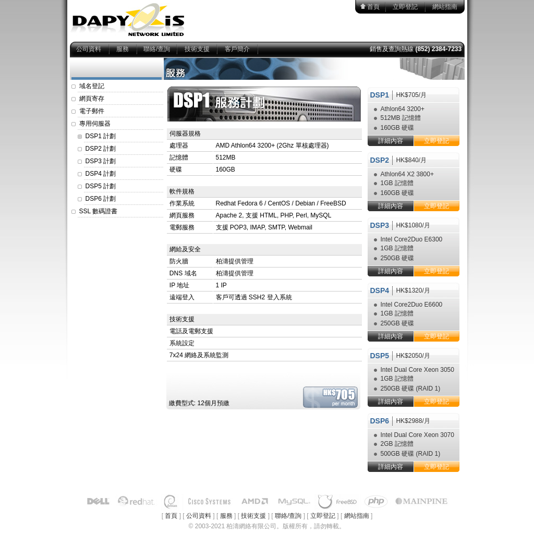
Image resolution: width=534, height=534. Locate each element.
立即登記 (405, 6)
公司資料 (88, 49)
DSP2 (380, 160)
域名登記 (91, 86)
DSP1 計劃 (101, 136)
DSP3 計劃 (101, 161)
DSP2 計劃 (101, 148)
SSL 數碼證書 (98, 211)
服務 (122, 49)
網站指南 (444, 6)
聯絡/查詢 (156, 49)
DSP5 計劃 (101, 186)
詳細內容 (390, 140)
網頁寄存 (91, 98)
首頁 (373, 6)
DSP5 (380, 355)
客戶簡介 (237, 49)
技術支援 (197, 49)
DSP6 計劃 (101, 198)
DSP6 (380, 421)
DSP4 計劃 (101, 173)
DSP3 (380, 225)
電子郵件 (91, 111)
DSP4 (380, 290)
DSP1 (380, 95)
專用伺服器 (95, 123)
